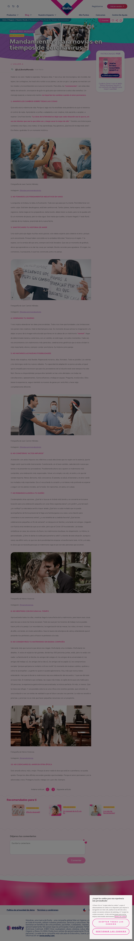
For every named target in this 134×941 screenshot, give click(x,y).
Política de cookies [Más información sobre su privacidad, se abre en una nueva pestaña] (120, 916)
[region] (111, 917)
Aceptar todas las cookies (111, 923)
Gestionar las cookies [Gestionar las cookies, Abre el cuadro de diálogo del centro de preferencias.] (111, 931)
